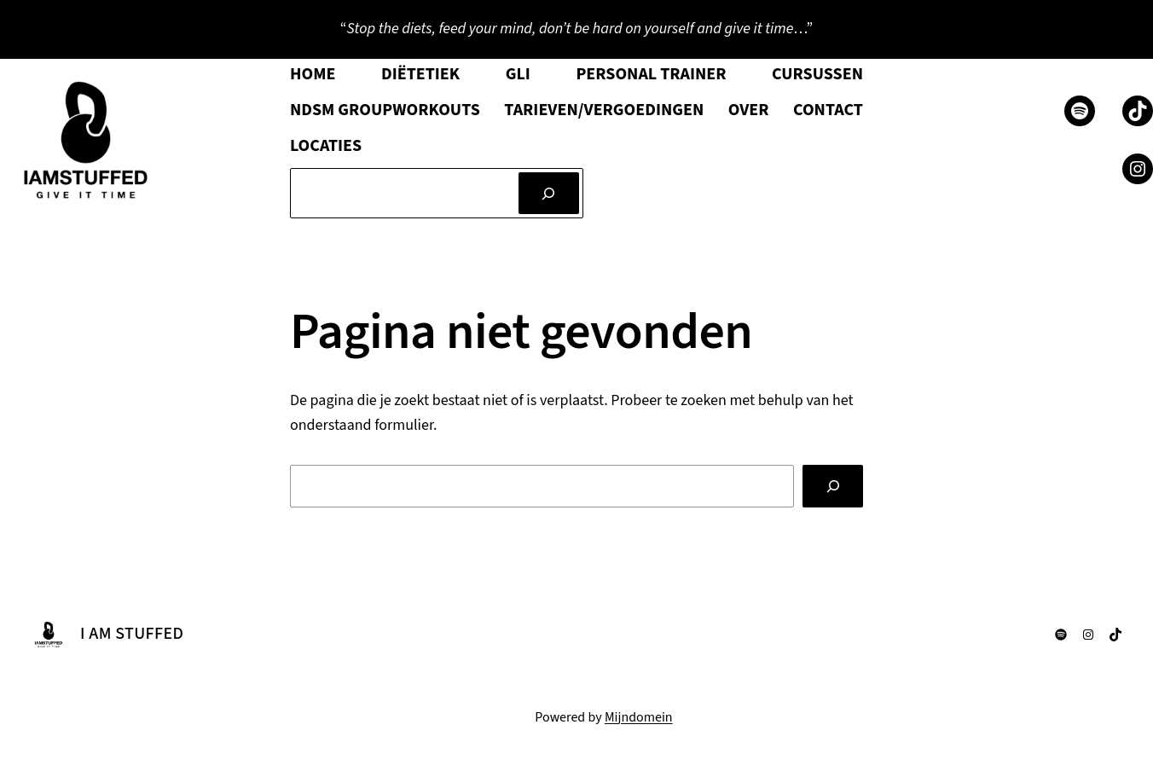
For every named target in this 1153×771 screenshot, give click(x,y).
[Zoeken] (549, 193)
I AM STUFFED (131, 634)
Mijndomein (639, 717)
